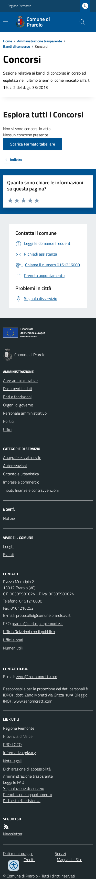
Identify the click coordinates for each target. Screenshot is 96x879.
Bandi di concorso (16, 46)
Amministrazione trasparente (39, 41)
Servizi (60, 853)
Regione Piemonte (19, 6)
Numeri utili (13, 648)
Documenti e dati (17, 389)
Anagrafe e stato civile (22, 457)
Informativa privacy (19, 753)
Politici (8, 421)
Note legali (12, 761)
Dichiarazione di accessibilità (27, 769)
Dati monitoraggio (18, 853)
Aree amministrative (20, 380)
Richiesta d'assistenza (21, 801)
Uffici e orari (13, 640)
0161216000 (30, 601)
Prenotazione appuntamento (27, 794)
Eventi (8, 554)
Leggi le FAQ (13, 782)
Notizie (9, 518)
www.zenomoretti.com (33, 701)
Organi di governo (18, 405)
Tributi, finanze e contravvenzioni (31, 490)
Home (7, 41)
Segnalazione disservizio (23, 788)
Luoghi (8, 546)
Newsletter (12, 834)
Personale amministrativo (25, 413)
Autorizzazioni (15, 466)
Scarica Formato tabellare (32, 144)
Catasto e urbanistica (21, 474)
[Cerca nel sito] (80, 22)
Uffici (7, 429)
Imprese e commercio (21, 482)
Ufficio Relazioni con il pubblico (29, 632)
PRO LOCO (12, 744)
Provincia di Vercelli (19, 736)
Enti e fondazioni (17, 397)
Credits (29, 860)
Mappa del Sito (69, 860)
